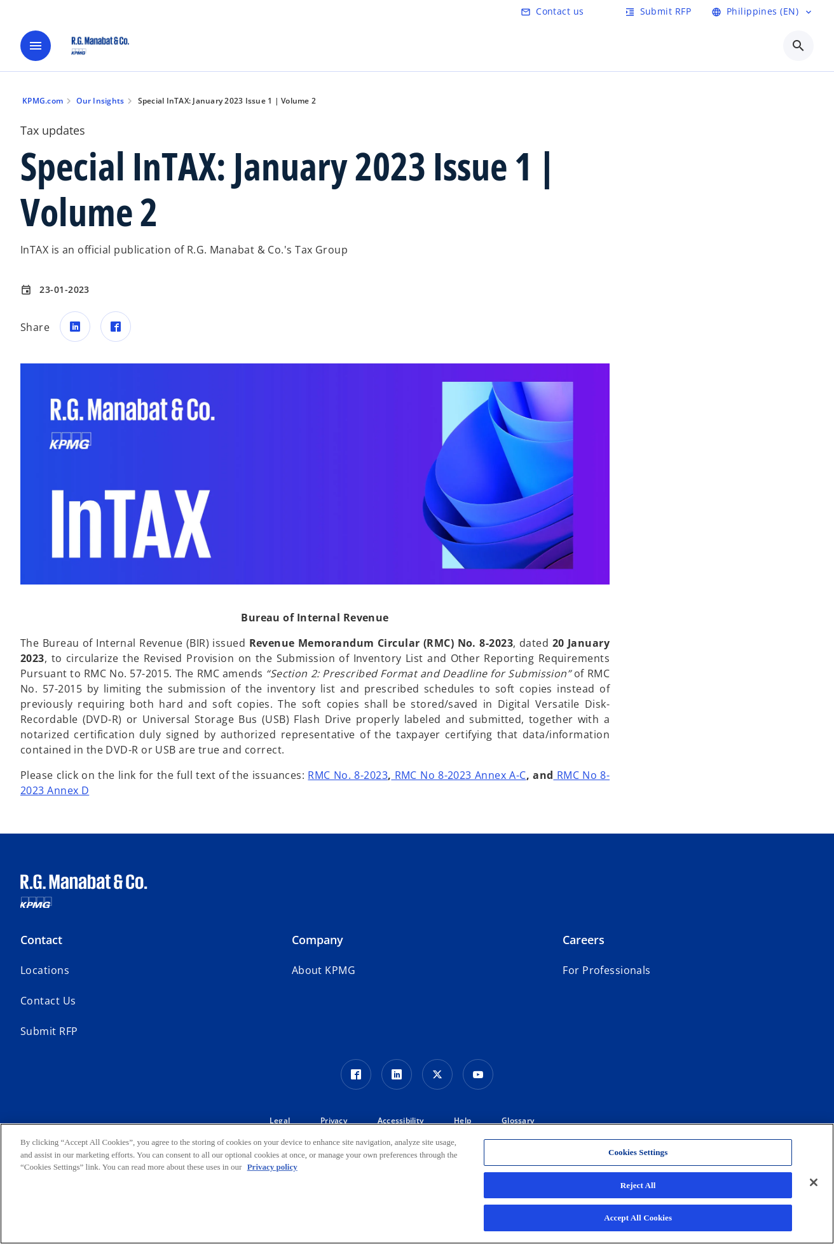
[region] (417, 1183)
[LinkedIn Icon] (396, 1074)
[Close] (814, 1182)
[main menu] (35, 45)
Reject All (638, 1185)
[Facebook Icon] (356, 1074)
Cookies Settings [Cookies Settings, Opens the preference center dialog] (637, 1152)
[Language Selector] (762, 11)
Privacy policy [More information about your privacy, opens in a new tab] (272, 1167)
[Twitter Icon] (437, 1074)
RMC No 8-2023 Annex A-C (458, 775)
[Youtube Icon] (478, 1074)
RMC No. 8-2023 (348, 775)
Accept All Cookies (638, 1217)
